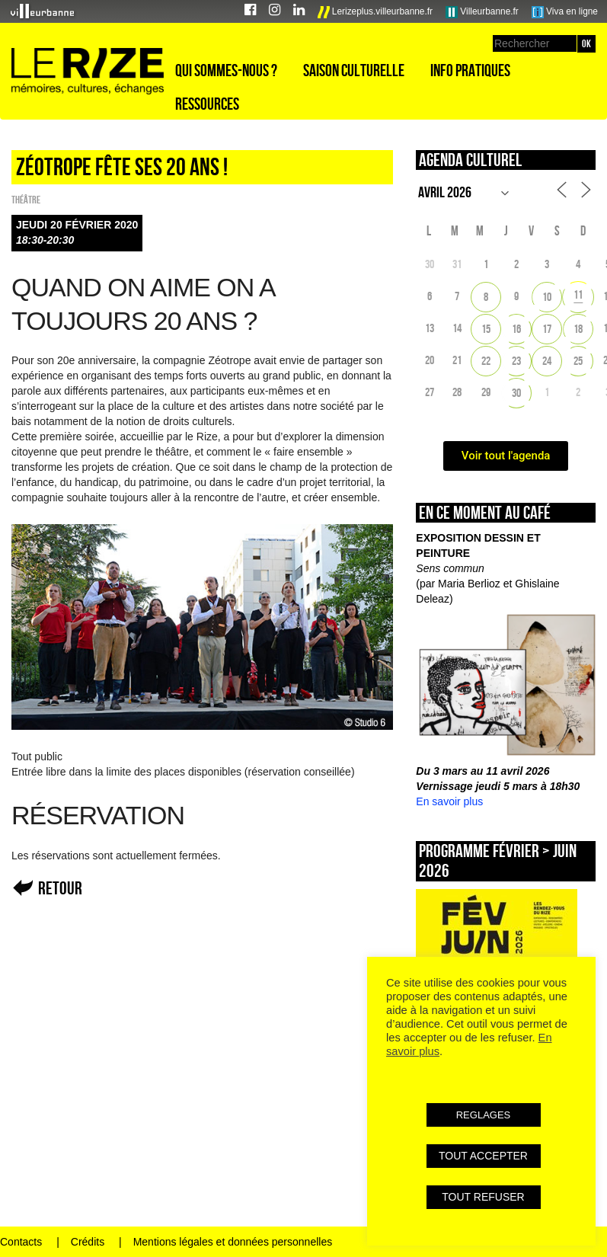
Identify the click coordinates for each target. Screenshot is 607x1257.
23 (516, 360)
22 (485, 360)
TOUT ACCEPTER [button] (483, 1156)
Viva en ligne (565, 12)
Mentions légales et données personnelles (233, 1242)
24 (546, 360)
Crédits (87, 1242)
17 (546, 328)
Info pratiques (470, 70)
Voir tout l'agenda (506, 455)
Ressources (207, 103)
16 (516, 328)
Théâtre (25, 200)
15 (485, 328)
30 (516, 392)
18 (578, 328)
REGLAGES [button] (483, 1115)
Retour (60, 888)
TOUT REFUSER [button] (483, 1197)
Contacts (21, 1242)
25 (578, 360)
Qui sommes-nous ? (226, 70)
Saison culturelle (353, 70)
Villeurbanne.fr (482, 12)
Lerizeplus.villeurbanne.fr (375, 12)
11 (578, 294)
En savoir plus (449, 801)
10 (546, 296)
